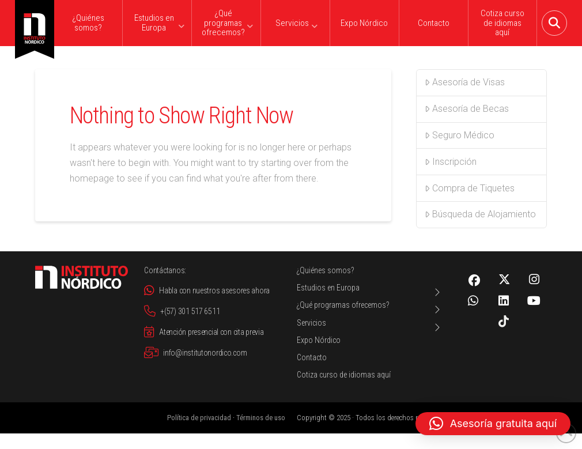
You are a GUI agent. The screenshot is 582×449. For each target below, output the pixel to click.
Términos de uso (260, 417)
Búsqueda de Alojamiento (480, 214)
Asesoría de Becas (467, 108)
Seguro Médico (459, 135)
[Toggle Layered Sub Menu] (370, 292)
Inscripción (451, 161)
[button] (554, 23)
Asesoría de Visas (465, 82)
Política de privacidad (199, 417)
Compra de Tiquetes (470, 188)
